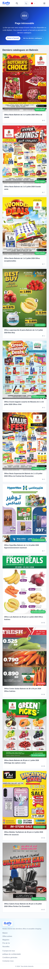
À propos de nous (8, 951)
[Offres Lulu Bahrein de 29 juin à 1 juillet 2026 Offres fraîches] (25, 586)
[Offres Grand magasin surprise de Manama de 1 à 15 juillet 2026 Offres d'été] (25, 370)
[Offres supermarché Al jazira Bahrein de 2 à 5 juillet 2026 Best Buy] (25, 299)
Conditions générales (9, 957)
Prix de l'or (6, 943)
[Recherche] (17, 3)
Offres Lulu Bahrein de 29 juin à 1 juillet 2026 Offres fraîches (23, 619)
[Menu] (44, 3)
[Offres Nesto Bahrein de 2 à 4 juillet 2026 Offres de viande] (25, 83)
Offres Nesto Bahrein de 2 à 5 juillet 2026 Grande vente (22, 189)
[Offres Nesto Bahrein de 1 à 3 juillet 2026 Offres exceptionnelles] (25, 227)
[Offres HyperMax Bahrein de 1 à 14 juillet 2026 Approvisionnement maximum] (25, 514)
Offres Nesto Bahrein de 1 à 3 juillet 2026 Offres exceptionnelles (22, 260)
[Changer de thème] (26, 3)
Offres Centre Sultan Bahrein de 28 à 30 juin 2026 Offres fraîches (22, 691)
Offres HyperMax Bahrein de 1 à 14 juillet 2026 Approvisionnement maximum (21, 547)
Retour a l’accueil (13, 38)
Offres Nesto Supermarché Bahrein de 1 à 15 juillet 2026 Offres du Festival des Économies (23, 475)
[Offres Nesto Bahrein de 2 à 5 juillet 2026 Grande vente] (25, 155)
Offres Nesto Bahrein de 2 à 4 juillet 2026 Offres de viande (23, 116)
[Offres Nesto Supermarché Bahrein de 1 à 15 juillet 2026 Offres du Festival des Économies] (25, 442)
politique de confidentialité (11, 954)
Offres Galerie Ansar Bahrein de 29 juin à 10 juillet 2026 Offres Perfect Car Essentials (23, 906)
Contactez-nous (8, 961)
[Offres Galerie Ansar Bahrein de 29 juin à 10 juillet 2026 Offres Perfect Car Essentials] (25, 872)
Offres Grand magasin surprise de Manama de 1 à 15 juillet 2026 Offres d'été (24, 404)
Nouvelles (5, 946)
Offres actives (7, 936)
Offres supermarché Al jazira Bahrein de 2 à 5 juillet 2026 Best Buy (23, 332)
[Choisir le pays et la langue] (33, 3)
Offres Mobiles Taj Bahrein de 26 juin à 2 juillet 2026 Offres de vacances (23, 834)
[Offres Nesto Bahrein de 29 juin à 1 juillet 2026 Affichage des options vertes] (25, 729)
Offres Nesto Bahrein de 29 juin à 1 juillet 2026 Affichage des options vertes (21, 762)
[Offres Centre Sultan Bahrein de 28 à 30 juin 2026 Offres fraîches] (25, 657)
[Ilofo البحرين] (7, 923)
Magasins (5, 940)
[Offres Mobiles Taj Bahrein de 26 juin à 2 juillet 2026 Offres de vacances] (25, 801)
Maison (5, 933)
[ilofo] (6, 3)
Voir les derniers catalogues (32, 38)
